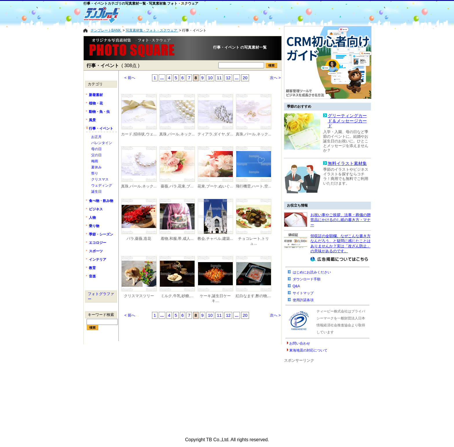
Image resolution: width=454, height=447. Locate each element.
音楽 (92, 276)
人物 (92, 218)
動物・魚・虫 (99, 112)
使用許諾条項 (303, 300)
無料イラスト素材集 (347, 163)
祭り (94, 173)
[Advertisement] (203, 15)
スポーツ (96, 251)
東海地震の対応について (308, 350)
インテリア (97, 259)
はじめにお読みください (312, 272)
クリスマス (100, 179)
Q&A (296, 286)
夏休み (96, 167)
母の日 (96, 149)
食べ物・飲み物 (101, 201)
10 (210, 78)
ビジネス (96, 209)
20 (245, 78)
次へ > (275, 78)
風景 (92, 120)
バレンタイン (101, 143)
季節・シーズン (101, 234)
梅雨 (94, 161)
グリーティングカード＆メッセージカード (347, 120)
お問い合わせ (299, 343)
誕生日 (96, 192)
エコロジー (97, 243)
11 (219, 78)
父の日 (96, 155)
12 (228, 78)
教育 (92, 268)
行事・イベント (101, 128)
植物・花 (96, 103)
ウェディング (101, 185)
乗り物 (94, 226)
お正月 (96, 137)
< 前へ (130, 78)
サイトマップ (303, 293)
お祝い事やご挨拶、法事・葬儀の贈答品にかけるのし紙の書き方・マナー (340, 220)
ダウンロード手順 (307, 279)
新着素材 (96, 95)
